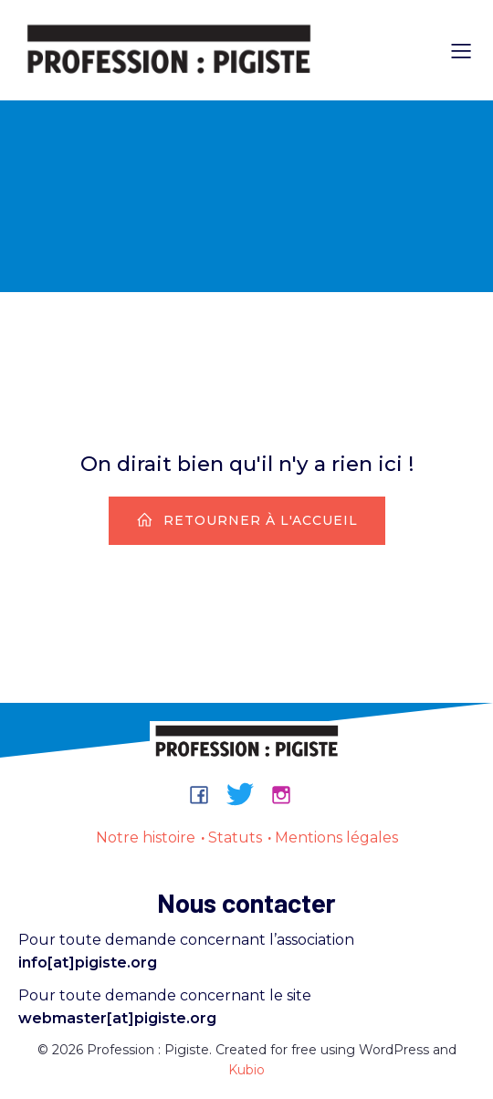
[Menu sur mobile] (461, 50)
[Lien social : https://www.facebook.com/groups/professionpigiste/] (205, 794)
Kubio (246, 1070)
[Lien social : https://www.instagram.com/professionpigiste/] (288, 794)
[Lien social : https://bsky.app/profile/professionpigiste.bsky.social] (246, 794)
